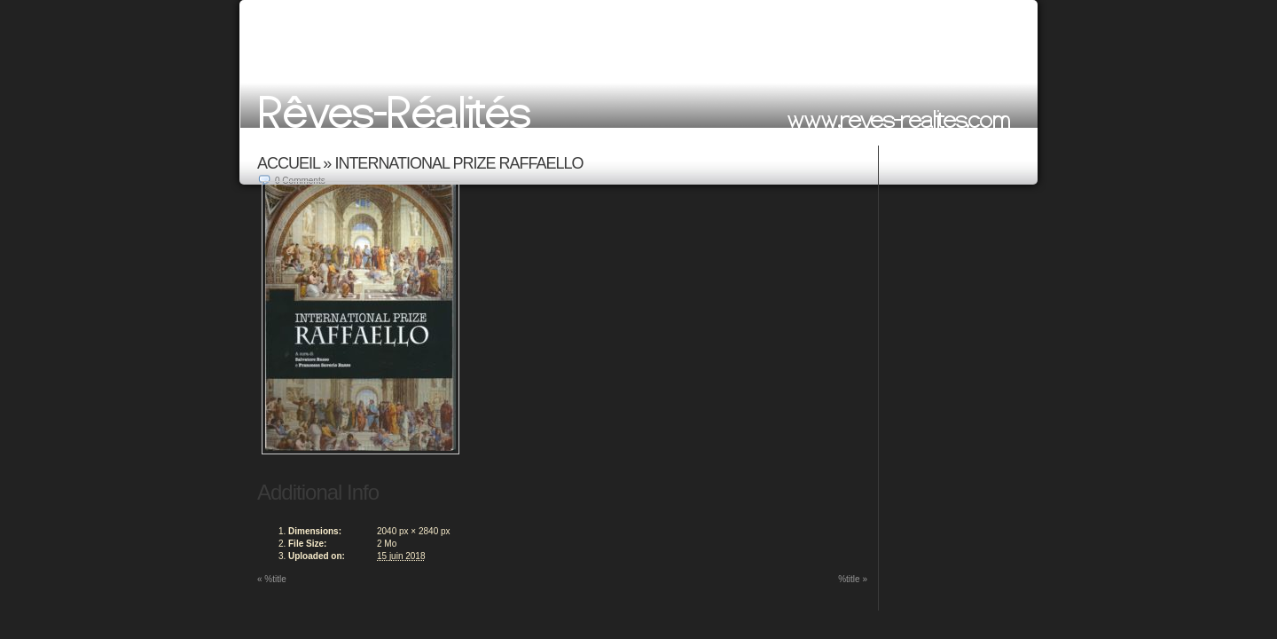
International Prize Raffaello (458, 163)
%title (271, 579)
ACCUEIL (288, 163)
